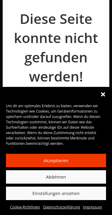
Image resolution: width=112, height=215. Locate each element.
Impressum (92, 207)
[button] (103, 94)
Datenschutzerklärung (61, 207)
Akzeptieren (56, 160)
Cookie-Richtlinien (25, 207)
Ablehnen (56, 177)
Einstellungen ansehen (56, 193)
